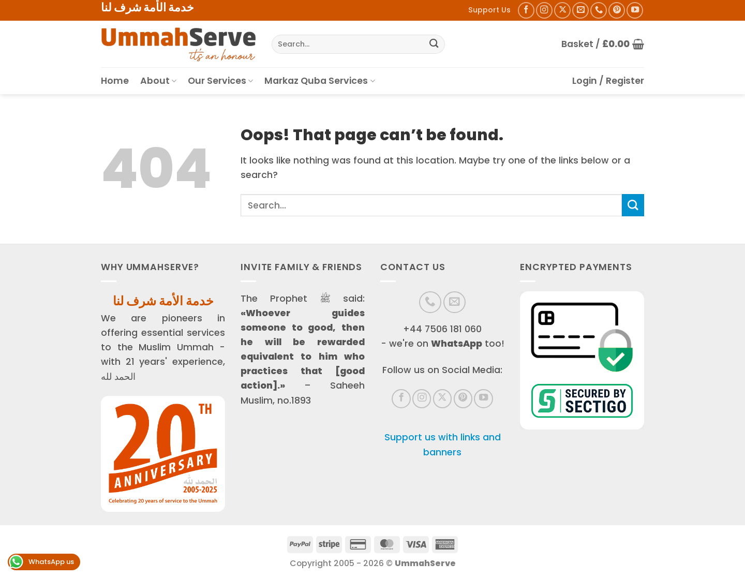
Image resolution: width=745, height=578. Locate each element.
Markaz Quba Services (319, 81)
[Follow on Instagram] (544, 10)
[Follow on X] (562, 10)
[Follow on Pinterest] (616, 10)
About (158, 81)
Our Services (220, 81)
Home (115, 81)
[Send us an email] (580, 10)
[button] (602, 44)
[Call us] (598, 10)
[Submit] (433, 44)
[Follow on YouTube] (635, 10)
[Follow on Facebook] (526, 10)
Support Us (489, 10)
